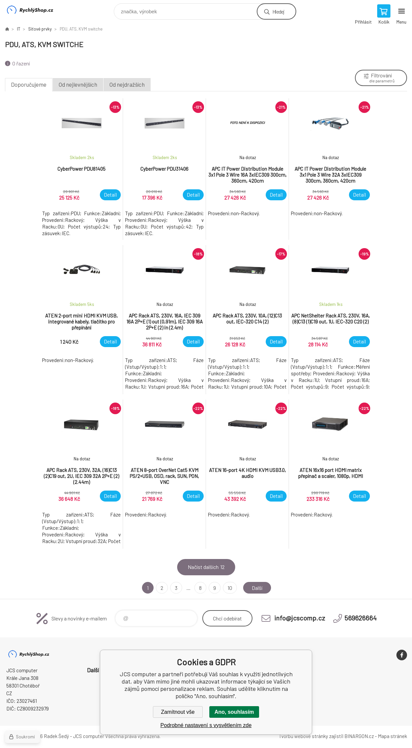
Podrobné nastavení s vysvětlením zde (206, 725)
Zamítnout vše (177, 712)
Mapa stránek (392, 736)
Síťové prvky (40, 29)
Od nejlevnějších (78, 84)
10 (230, 588)
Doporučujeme (28, 84)
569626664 (360, 618)
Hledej (278, 11)
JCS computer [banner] (34, 10)
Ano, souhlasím (234, 712)
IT (18, 29)
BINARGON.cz (359, 736)
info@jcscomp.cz (299, 618)
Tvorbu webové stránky (303, 736)
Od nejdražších (127, 84)
